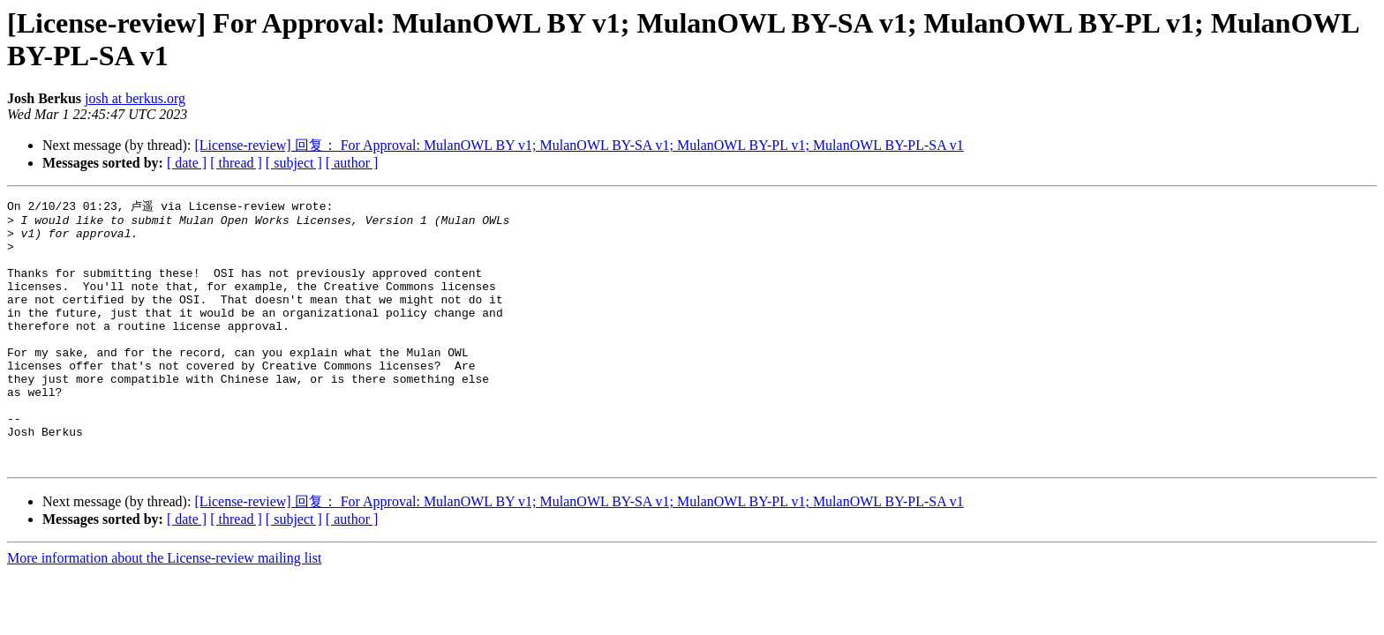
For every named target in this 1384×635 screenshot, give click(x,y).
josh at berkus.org (135, 98)
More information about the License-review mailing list (164, 608)
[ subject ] (294, 162)
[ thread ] (236, 162)
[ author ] (352, 162)
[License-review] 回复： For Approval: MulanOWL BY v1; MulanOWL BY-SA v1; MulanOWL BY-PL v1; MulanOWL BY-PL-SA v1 (578, 145)
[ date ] (187, 162)
